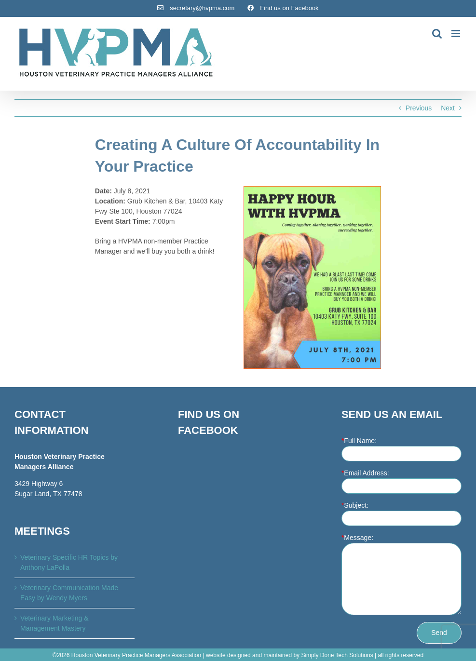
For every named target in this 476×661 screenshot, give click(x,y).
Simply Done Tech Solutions (337, 655)
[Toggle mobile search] (437, 33)
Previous (419, 108)
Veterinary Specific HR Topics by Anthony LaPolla (69, 562)
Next (448, 108)
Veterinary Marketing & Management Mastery (54, 623)
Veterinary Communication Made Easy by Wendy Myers (69, 593)
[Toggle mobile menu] (456, 33)
